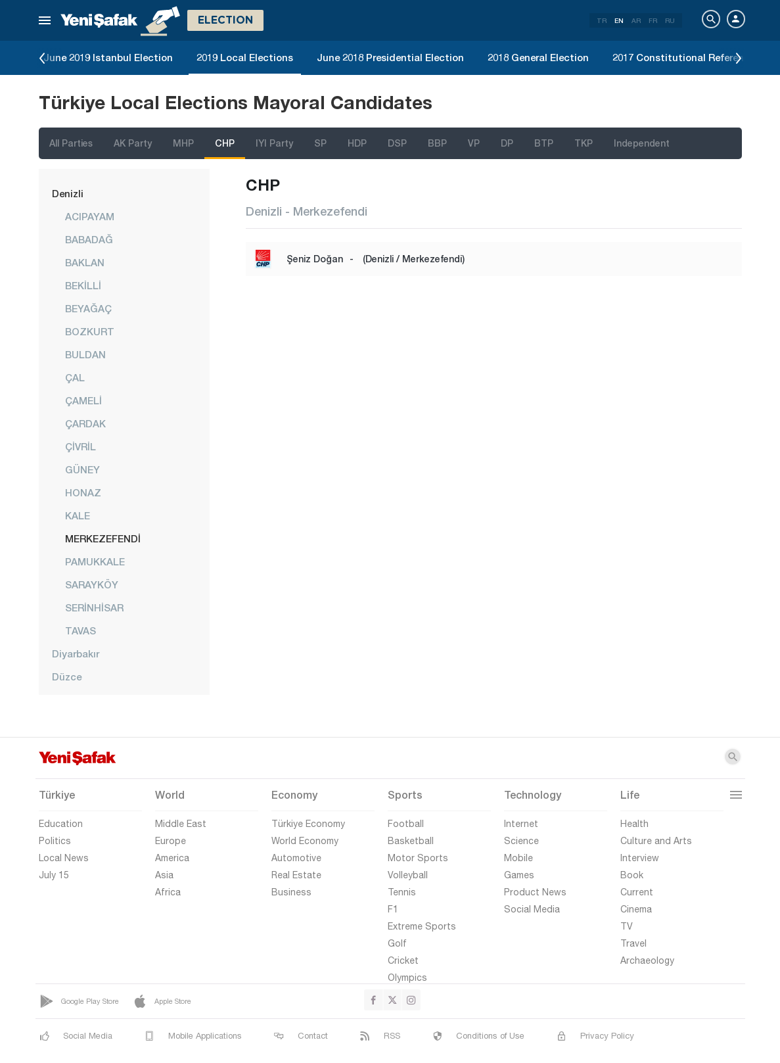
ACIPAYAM (89, 216)
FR (653, 20)
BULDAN (85, 354)
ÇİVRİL (80, 446)
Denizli (67, 193)
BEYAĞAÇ (88, 308)
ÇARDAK (85, 423)
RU (670, 20)
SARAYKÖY (91, 584)
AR (636, 20)
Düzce (66, 676)
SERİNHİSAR (94, 607)
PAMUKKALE (95, 561)
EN (619, 20)
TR (602, 20)
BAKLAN (84, 262)
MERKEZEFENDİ (103, 538)
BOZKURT (89, 331)
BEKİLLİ (83, 285)
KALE (77, 515)
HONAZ (83, 492)
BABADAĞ (89, 239)
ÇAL (75, 377)
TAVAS (80, 630)
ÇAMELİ (83, 400)
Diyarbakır (75, 653)
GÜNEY (82, 469)
